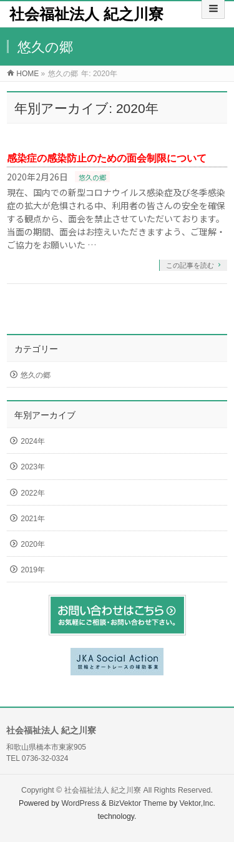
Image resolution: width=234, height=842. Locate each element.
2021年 (33, 518)
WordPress (80, 803)
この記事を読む (190, 265)
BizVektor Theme (138, 803)
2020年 (33, 544)
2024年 (33, 441)
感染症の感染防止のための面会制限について (107, 158)
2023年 (33, 467)
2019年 (33, 569)
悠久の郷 (92, 177)
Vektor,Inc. (198, 803)
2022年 (33, 493)
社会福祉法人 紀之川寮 (86, 14)
